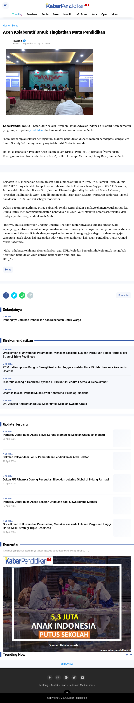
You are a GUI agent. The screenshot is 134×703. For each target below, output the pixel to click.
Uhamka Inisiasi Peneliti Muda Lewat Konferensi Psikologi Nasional (46, 393)
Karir (94, 14)
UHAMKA (67, 664)
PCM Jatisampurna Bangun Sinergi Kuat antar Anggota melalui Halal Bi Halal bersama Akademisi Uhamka (65, 369)
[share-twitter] (14, 295)
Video (115, 14)
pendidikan (36, 130)
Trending (17, 14)
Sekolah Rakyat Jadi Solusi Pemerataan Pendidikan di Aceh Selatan (46, 457)
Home (6, 25)
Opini (104, 14)
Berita (45, 14)
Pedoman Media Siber (81, 685)
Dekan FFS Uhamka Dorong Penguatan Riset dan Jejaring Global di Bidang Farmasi (56, 479)
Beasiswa (32, 14)
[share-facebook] (6, 295)
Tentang (43, 685)
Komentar (123, 295)
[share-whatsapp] (22, 295)
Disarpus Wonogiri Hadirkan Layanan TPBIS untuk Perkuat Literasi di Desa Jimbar (55, 382)
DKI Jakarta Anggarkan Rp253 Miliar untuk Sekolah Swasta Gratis (45, 404)
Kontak (54, 685)
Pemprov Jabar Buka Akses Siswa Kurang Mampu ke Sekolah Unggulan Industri (54, 434)
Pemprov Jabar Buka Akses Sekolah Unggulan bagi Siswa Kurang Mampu (50, 502)
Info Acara (81, 14)
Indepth (67, 14)
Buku (55, 14)
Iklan (63, 685)
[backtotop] (67, 693)
